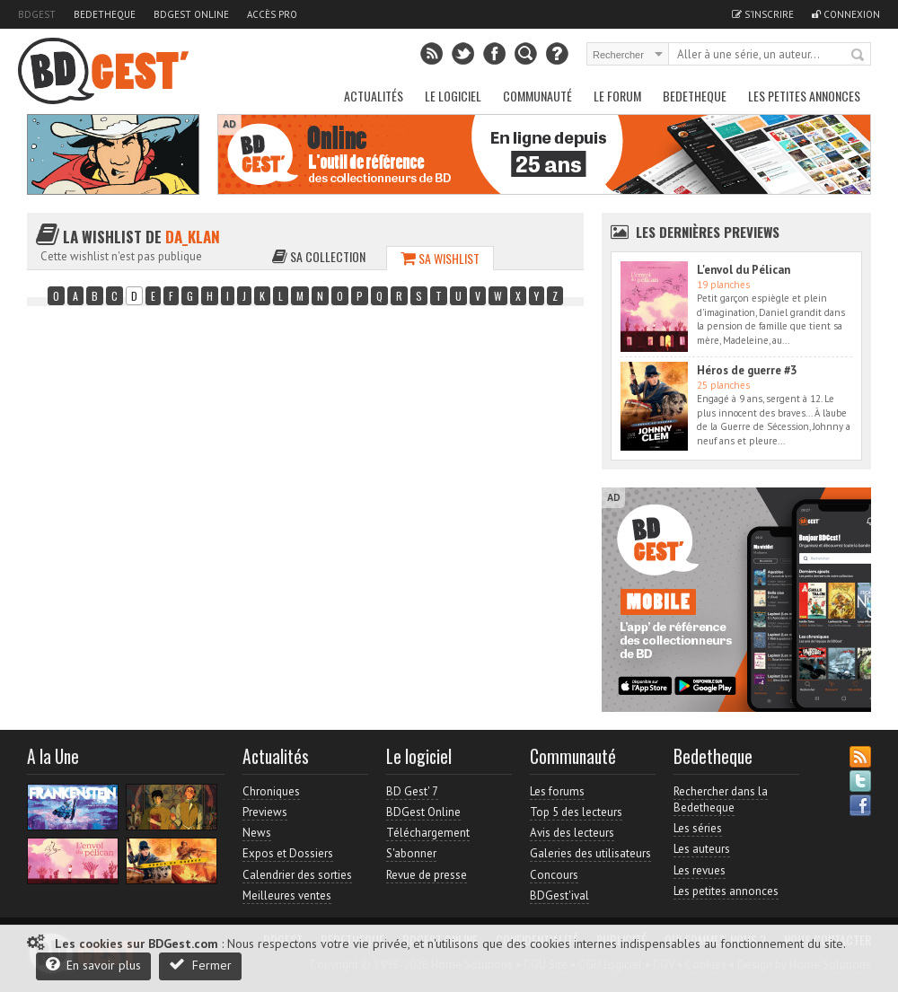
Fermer (200, 964)
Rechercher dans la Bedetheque (721, 799)
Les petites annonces (804, 95)
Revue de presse (426, 874)
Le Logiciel (453, 95)
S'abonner (411, 853)
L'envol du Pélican (743, 269)
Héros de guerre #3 (747, 370)
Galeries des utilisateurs (590, 853)
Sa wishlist (440, 258)
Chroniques (271, 791)
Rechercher (858, 55)
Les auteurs (702, 848)
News (256, 832)
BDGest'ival (559, 895)
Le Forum (617, 95)
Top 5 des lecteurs (576, 812)
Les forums (557, 791)
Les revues (700, 870)
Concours (554, 874)
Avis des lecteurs (572, 832)
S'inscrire (763, 14)
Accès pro (272, 14)
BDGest (37, 14)
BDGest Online (191, 14)
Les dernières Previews (707, 231)
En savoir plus (93, 964)
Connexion (846, 14)
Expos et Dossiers (287, 853)
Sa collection (318, 256)
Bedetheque (105, 14)
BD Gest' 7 (412, 791)
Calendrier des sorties (297, 874)
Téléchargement (428, 832)
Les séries (698, 828)
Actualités (373, 95)
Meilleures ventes (286, 895)
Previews (264, 812)
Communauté (537, 95)
